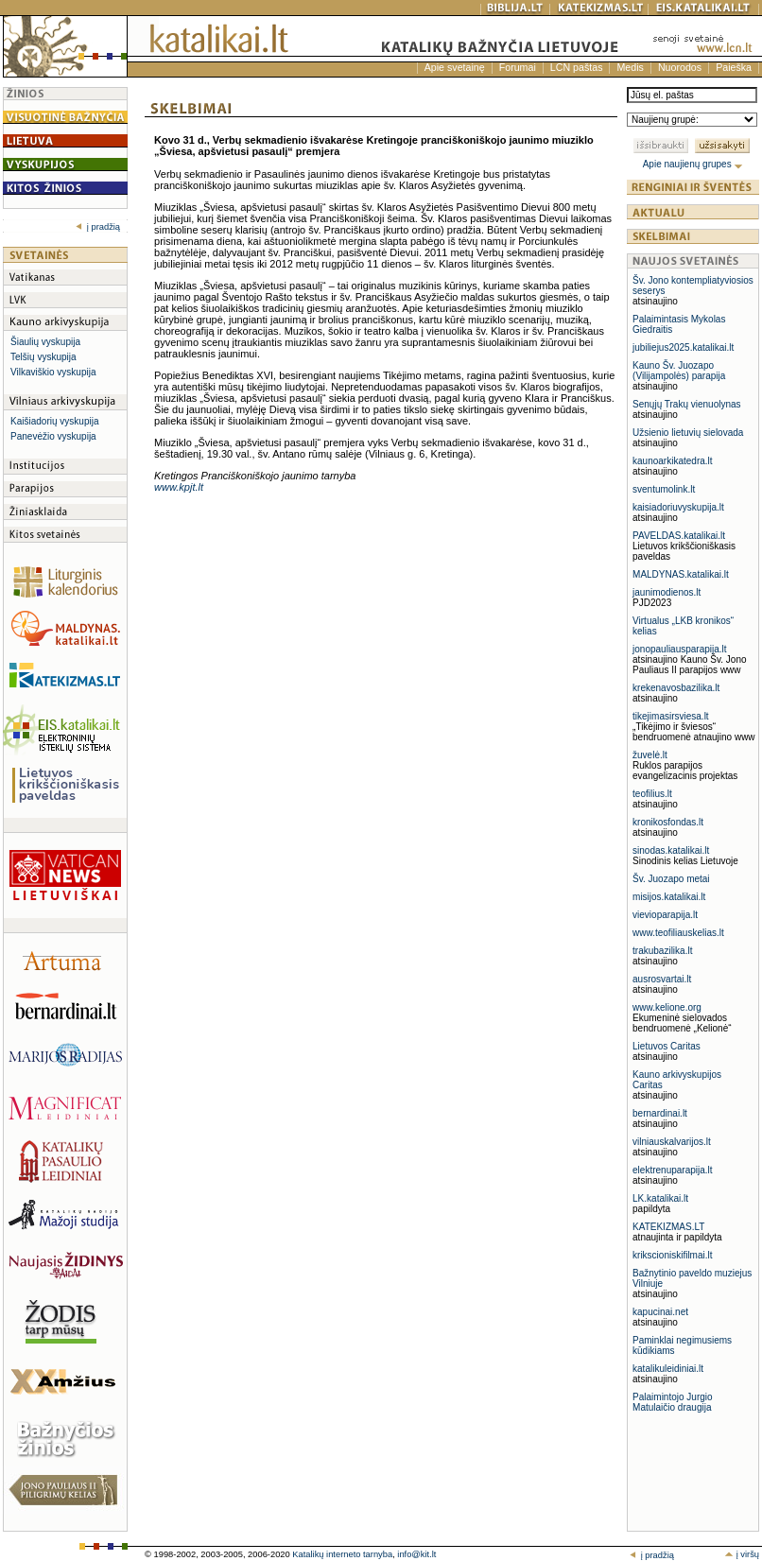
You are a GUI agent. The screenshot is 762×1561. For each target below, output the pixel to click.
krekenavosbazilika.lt (675, 688)
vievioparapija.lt (665, 915)
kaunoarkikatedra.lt (672, 461)
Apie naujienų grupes (693, 164)
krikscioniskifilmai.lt (672, 1255)
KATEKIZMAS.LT (668, 1227)
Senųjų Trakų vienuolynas (686, 404)
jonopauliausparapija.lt (679, 649)
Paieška (734, 67)
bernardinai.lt (659, 1113)
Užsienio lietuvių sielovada (687, 432)
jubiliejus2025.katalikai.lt (683, 347)
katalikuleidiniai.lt (667, 1368)
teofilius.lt (652, 794)
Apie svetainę (454, 67)
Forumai (517, 67)
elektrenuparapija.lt (672, 1170)
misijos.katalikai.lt (668, 897)
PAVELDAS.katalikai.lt (678, 535)
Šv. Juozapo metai (671, 879)
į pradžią (98, 227)
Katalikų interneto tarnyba (342, 1554)
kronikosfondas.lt (667, 822)
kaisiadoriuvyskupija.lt (678, 507)
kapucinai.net (660, 1312)
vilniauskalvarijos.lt (671, 1141)
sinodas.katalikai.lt (670, 850)
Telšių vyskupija (43, 357)
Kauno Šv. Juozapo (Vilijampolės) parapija (678, 370)
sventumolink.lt (663, 489)
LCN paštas (576, 67)
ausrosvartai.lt (661, 979)
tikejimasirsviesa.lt (670, 716)
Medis (629, 67)
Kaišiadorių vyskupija (54, 421)
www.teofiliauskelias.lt (678, 933)
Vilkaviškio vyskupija (52, 372)
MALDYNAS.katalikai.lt (680, 574)
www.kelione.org (666, 1007)
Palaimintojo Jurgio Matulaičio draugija (672, 1402)
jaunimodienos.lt (666, 592)
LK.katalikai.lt (660, 1198)
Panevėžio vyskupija (53, 436)
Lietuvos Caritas (666, 1046)
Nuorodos (679, 67)
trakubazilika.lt (662, 950)
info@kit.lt (416, 1554)
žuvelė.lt (649, 755)
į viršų (741, 1554)
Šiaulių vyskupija (45, 342)
